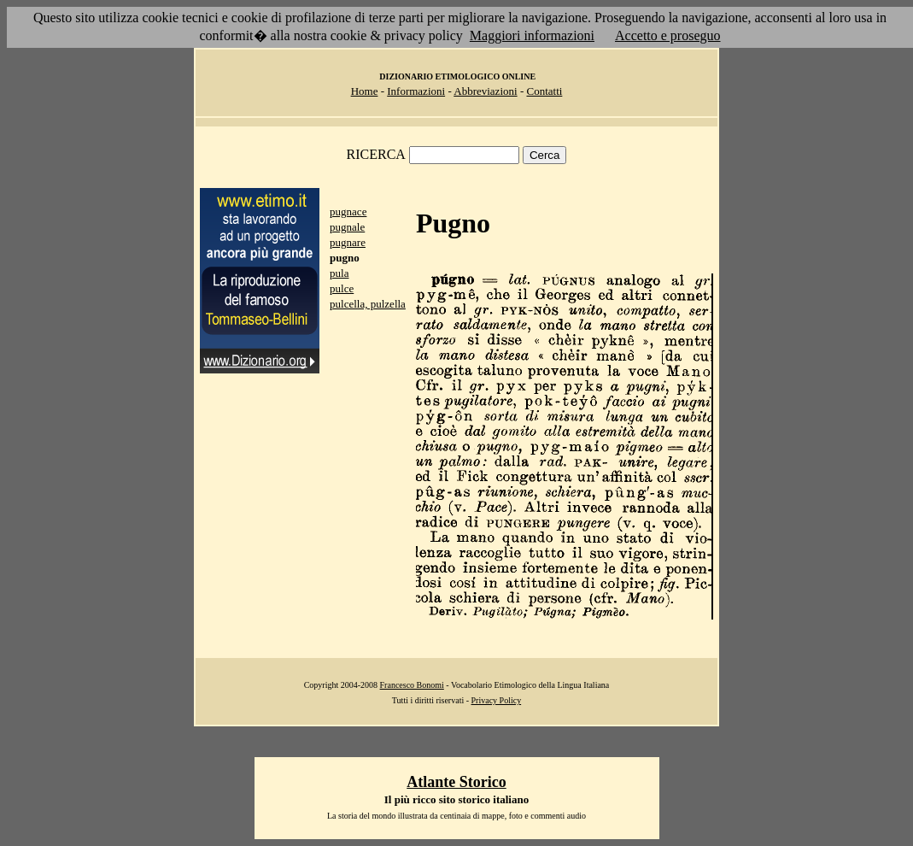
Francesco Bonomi (412, 685)
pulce (342, 288)
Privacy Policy (496, 700)
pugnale (347, 226)
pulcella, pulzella (368, 303)
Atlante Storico (456, 781)
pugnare (348, 242)
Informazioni (416, 91)
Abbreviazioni (485, 91)
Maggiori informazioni (532, 35)
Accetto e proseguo (668, 35)
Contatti (544, 91)
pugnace (348, 211)
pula (339, 273)
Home (364, 91)
